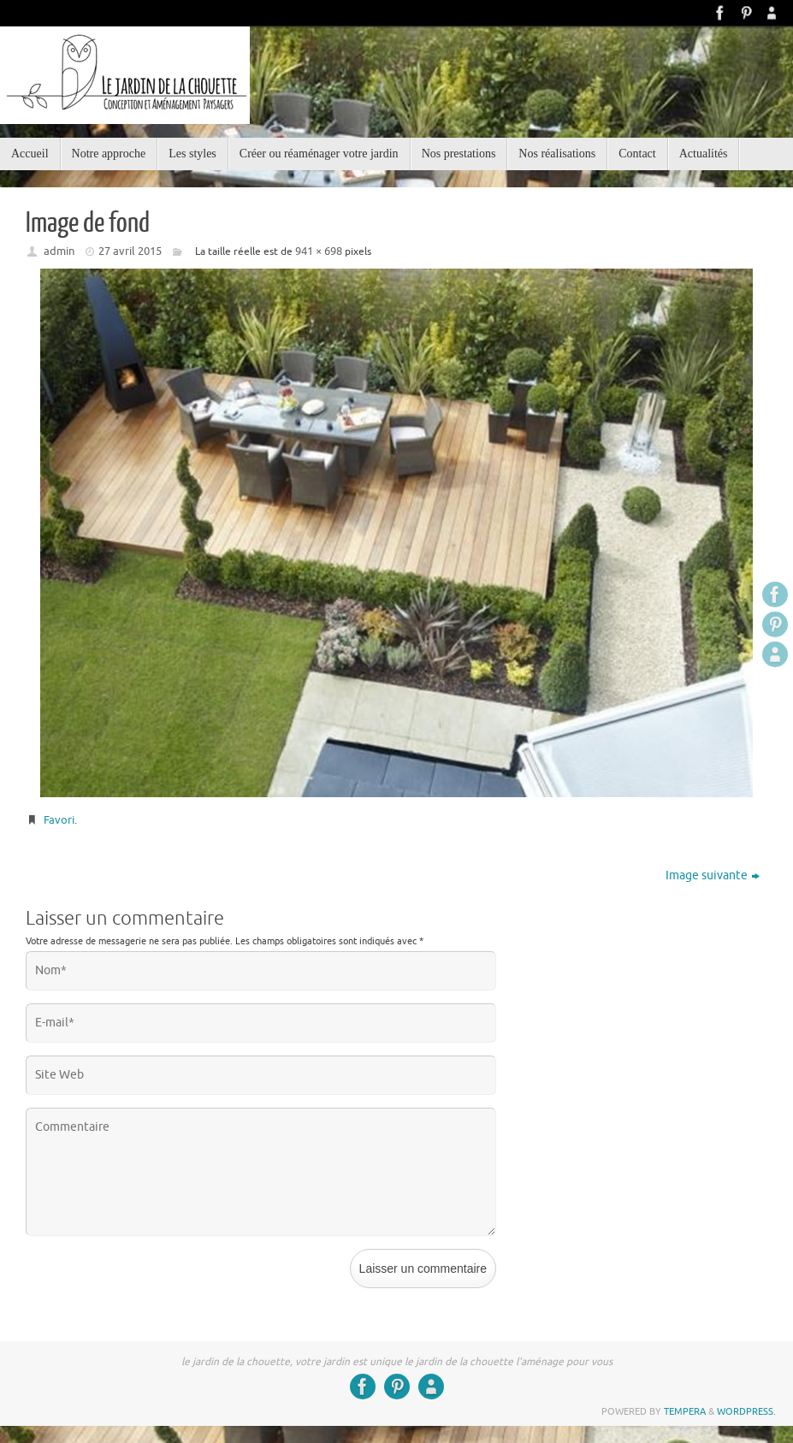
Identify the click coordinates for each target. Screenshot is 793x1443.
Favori (59, 820)
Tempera (685, 1411)
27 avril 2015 (130, 251)
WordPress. (746, 1411)
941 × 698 (318, 251)
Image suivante (713, 875)
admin (59, 251)
